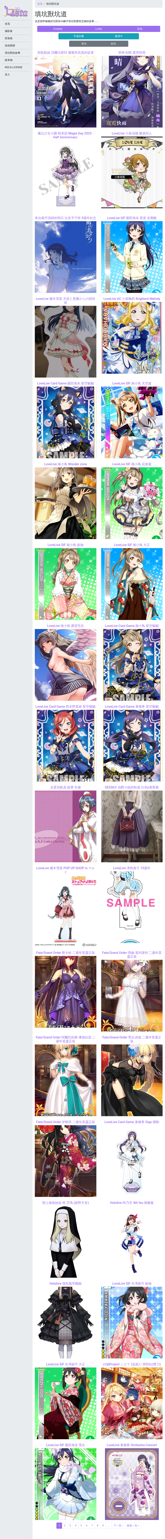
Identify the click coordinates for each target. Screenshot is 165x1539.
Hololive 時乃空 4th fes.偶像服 (132, 1203)
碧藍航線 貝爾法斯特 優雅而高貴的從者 (65, 52)
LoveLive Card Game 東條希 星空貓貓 (132, 706)
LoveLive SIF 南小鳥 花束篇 (131, 464)
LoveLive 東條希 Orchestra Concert (132, 1445)
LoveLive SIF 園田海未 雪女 (65, 1445)
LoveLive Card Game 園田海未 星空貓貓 (65, 383)
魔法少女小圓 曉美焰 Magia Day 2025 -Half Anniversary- (65, 135)
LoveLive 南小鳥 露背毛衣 (65, 626)
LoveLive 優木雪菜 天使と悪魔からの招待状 (65, 301)
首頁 (40, 3)
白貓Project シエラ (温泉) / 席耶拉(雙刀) (132, 1364)
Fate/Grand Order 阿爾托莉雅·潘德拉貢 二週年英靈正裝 (65, 1039)
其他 (139, 28)
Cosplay (57, 28)
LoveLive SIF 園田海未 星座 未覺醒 (132, 218)
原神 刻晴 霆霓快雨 (132, 52)
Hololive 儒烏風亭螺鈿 (66, 1283)
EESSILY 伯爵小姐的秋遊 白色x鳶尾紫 (132, 787)
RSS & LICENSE (13, 67)
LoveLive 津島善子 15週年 (131, 868)
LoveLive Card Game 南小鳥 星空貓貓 (132, 626)
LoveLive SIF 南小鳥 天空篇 (131, 383)
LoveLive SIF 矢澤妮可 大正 (65, 1364)
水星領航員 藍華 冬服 (65, 787)
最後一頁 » (133, 1525)
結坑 (113, 43)
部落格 (9, 38)
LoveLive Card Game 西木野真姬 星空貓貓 (65, 706)
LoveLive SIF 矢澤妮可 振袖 (131, 1283)
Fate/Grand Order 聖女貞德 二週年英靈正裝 (131, 1039)
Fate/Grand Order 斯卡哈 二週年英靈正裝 (65, 953)
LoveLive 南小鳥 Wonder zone (65, 464)
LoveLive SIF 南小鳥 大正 (132, 545)
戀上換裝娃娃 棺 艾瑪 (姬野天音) (65, 1203)
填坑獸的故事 (12, 52)
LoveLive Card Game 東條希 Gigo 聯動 (131, 1122)
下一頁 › (118, 1525)
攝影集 (9, 31)
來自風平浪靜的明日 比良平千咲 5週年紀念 (65, 218)
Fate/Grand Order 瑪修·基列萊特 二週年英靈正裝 (132, 955)
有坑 (84, 43)
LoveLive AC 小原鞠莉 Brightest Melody (131, 299)
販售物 (9, 60)
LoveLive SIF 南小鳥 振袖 (65, 545)
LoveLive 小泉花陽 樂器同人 (132, 133)
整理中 (119, 36)
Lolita (99, 28)
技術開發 (10, 45)
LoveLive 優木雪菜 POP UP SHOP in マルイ (65, 870)
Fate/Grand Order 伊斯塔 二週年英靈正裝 (65, 1122)
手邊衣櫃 (78, 36)
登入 (7, 74)
